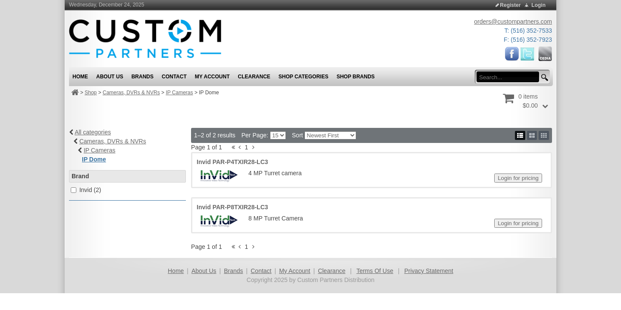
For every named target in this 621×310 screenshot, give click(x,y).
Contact (261, 270)
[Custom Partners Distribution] (145, 38)
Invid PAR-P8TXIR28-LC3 (232, 207)
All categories (93, 132)
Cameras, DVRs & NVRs (131, 93)
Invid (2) (90, 189)
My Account (294, 270)
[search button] (543, 77)
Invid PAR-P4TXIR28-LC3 (232, 161)
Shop (91, 93)
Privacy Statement (428, 270)
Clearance (331, 270)
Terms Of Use (374, 270)
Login (538, 5)
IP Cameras (179, 93)
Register (510, 5)
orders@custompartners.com (513, 21)
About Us (203, 270)
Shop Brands (355, 77)
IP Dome (94, 159)
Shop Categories (304, 77)
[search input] (510, 77)
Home (176, 270)
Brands (233, 270)
